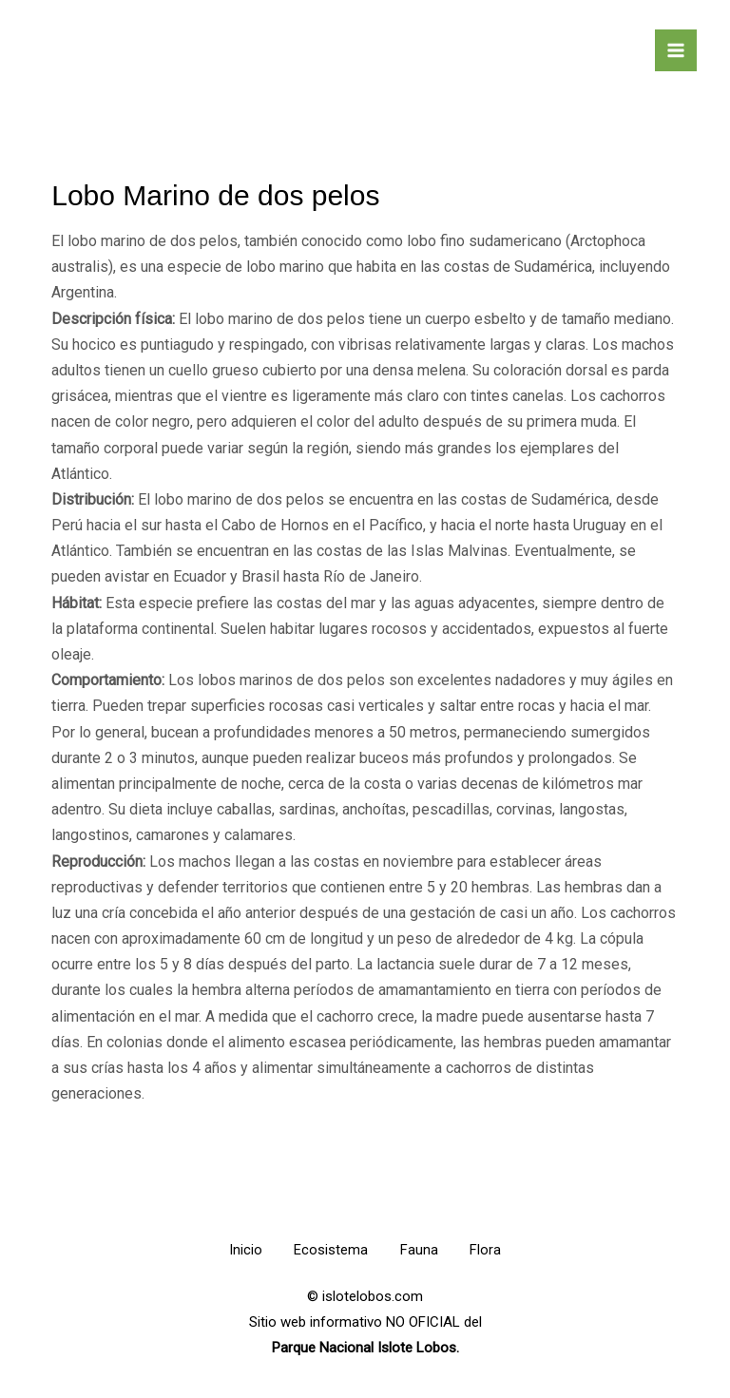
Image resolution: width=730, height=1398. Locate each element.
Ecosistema (328, 1249)
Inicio (236, 1249)
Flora (494, 1249)
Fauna (422, 1249)
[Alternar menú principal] (676, 50)
